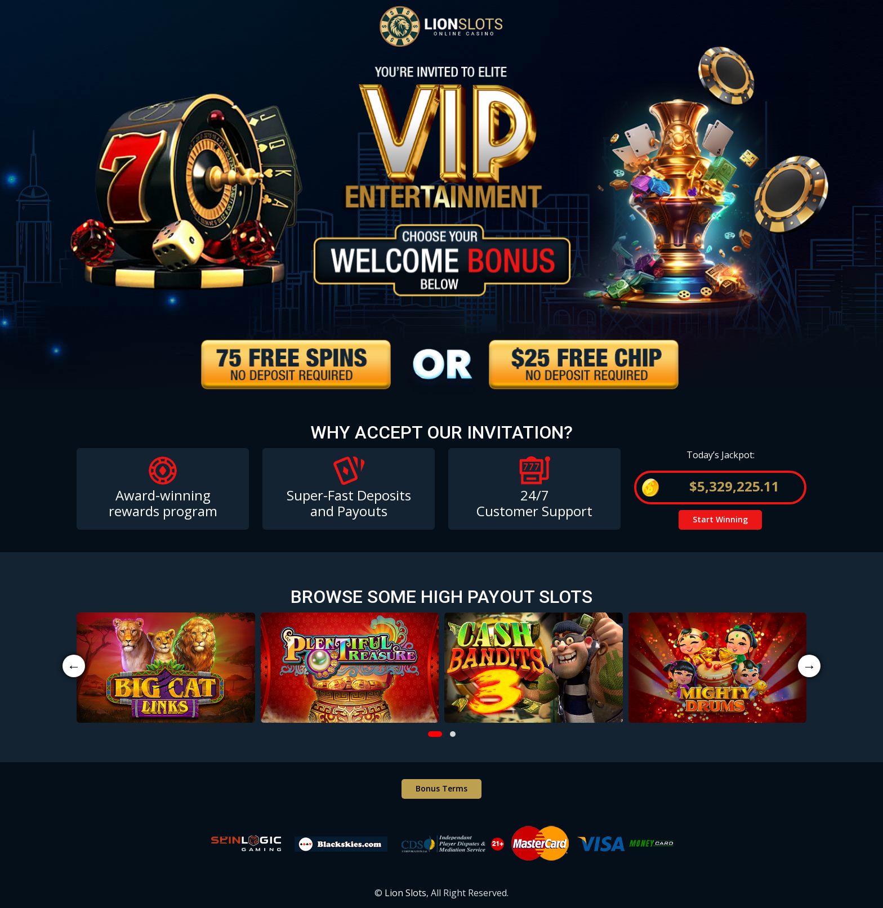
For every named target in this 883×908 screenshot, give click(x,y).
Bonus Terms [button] (441, 788)
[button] (435, 734)
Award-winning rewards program (163, 503)
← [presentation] (74, 665)
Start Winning (720, 519)
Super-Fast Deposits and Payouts (349, 503)
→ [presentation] (809, 665)
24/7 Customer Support (534, 503)
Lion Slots (405, 893)
